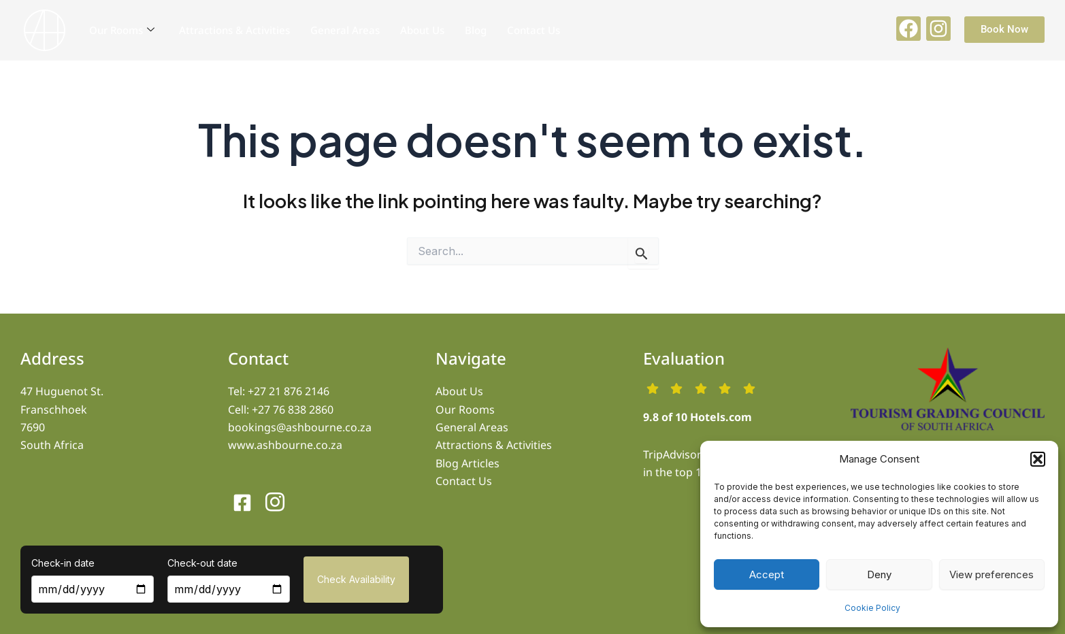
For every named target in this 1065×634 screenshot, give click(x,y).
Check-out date (202, 563)
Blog (476, 30)
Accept (766, 574)
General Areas (345, 30)
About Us (422, 30)
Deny (879, 574)
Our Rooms (121, 30)
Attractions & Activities (234, 30)
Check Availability (356, 579)
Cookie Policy (872, 608)
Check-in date (63, 563)
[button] (1038, 459)
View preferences (991, 574)
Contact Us (533, 30)
